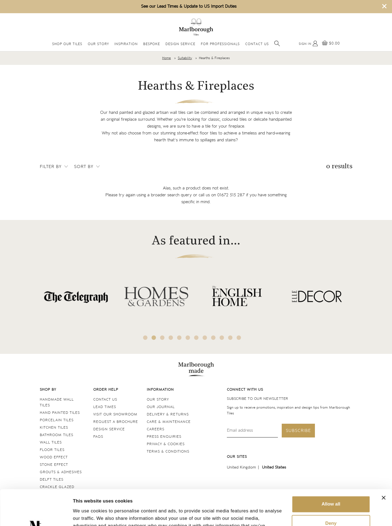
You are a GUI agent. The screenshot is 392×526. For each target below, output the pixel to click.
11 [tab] (230, 337)
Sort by (87, 166)
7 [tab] (196, 337)
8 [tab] (204, 337)
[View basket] (331, 43)
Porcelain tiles (57, 420)
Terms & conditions (168, 451)
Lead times (104, 407)
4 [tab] (170, 337)
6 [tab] (187, 337)
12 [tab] (238, 337)
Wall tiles (51, 442)
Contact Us (257, 44)
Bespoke (151, 44)
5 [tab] (179, 337)
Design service (109, 429)
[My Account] (308, 43)
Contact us (105, 399)
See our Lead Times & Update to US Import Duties (188, 6)
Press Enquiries (164, 436)
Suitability (185, 58)
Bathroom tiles (56, 435)
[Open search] (277, 43)
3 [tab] (162, 337)
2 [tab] (153, 337)
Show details (87, 514)
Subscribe (298, 431)
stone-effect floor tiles (197, 133)
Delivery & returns (168, 414)
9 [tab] (213, 337)
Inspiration (126, 44)
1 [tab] (145, 337)
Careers (155, 429)
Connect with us (245, 389)
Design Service (180, 44)
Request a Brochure (115, 422)
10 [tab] (221, 337)
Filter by (54, 166)
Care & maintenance (169, 422)
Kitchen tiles (54, 427)
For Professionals (220, 44)
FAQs (98, 436)
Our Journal (161, 407)
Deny (331, 488)
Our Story (98, 44)
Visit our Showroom (115, 414)
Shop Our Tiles (67, 44)
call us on (222, 195)
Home (166, 58)
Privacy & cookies (166, 444)
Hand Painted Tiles (60, 413)
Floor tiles (52, 450)
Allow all (331, 468)
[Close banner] (383, 462)
